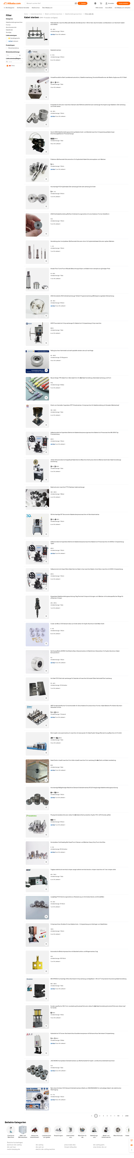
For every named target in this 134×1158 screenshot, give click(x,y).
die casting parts (98, 1145)
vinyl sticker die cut (99, 1147)
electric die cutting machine (45, 1149)
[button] (76, 3)
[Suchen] (82, 3)
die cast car (40, 1147)
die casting (39, 1145)
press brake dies (70, 1145)
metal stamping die (13, 1149)
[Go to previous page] (91, 1115)
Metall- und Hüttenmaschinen (53, 14)
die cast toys (11, 1147)
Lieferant (63, 34)
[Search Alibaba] (50, 3)
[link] (131, 1140)
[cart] (101, 3)
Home (26, 14)
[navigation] (14, 565)
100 (118, 1115)
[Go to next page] (122, 1115)
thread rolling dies (70, 1147)
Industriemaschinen (36, 14)
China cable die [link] (89, 14)
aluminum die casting (14, 1145)
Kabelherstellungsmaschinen (73, 14)
